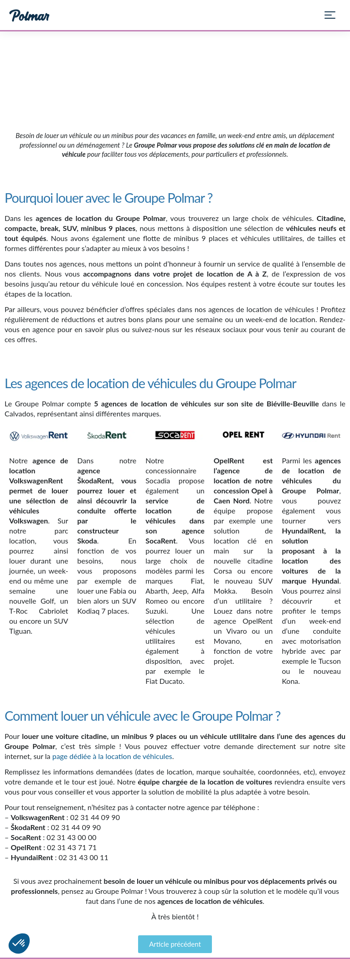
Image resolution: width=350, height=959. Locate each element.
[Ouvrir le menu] (333, 15)
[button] (19, 943)
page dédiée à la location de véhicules (112, 756)
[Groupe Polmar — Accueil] (29, 15)
